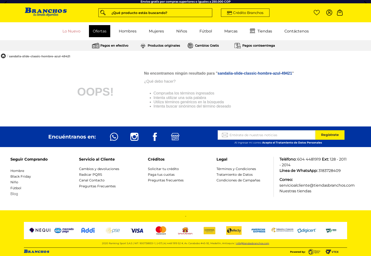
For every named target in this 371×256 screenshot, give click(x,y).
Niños (181, 31)
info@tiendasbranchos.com (252, 243)
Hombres (128, 31)
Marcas (231, 31)
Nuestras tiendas (295, 191)
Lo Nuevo (71, 31)
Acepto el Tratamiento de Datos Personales (292, 142)
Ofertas (99, 31)
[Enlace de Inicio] (3, 56)
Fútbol (205, 31)
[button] (155, 12)
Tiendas (261, 31)
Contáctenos (296, 31)
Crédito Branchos (248, 12)
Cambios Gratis (207, 45)
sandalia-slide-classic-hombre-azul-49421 (39, 56)
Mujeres (156, 31)
